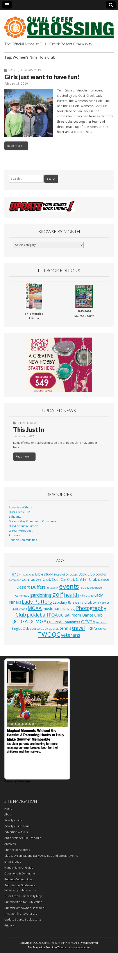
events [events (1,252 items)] (69, 586)
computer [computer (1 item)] (15, 579)
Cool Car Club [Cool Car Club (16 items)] (63, 579)
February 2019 (30, 70)
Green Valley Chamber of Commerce (32, 521)
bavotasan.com (80, 947)
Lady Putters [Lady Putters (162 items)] (37, 601)
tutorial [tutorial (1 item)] (102, 628)
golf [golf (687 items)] (57, 594)
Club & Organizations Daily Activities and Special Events (41, 856)
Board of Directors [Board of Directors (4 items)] (66, 574)
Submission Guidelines (19, 885)
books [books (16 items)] (100, 574)
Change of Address (17, 850)
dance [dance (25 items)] (103, 579)
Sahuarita (15, 517)
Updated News (27, 423)
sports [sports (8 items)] (54, 628)
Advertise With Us (20, 507)
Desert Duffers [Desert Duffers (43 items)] (31, 587)
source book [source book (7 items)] (39, 628)
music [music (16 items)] (47, 608)
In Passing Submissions (20, 890)
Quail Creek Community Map (23, 896)
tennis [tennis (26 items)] (65, 628)
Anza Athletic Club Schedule (22, 838)
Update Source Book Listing (22, 919)
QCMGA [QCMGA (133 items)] (37, 621)
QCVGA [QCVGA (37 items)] (88, 622)
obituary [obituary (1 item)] (70, 609)
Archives (14, 535)
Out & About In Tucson (23, 526)
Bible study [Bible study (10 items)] (44, 574)
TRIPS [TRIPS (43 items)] (91, 628)
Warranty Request (20, 531)
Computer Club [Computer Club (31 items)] (36, 579)
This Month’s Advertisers (20, 913)
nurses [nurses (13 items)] (59, 608)
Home (8, 808)
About (8, 814)
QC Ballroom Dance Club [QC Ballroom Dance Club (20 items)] (80, 615)
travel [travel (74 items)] (78, 628)
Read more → (16, 146)
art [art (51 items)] (15, 574)
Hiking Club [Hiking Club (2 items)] (87, 595)
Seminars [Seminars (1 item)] (101, 622)
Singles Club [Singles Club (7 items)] (20, 628)
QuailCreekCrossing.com (57, 943)
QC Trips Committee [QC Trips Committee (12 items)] (63, 622)
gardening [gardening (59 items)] (41, 595)
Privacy (9, 925)
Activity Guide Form (17, 826)
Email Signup (12, 862)
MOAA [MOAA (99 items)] (35, 608)
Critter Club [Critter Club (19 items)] (86, 579)
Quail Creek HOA (19, 512)
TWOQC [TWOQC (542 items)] (49, 634)
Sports (13, 70)
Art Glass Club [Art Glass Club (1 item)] (26, 574)
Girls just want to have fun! (42, 76)
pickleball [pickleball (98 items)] (37, 614)
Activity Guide (13, 820)
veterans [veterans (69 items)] (70, 635)
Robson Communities (23, 540)
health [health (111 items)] (71, 594)
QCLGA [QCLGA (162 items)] (19, 621)
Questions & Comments (20, 873)
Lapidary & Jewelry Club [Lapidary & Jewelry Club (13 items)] (72, 602)
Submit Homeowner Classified (24, 908)
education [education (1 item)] (52, 587)
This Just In (28, 429)
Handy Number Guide (18, 867)
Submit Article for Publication (23, 902)
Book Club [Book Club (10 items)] (87, 574)
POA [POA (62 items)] (53, 615)
